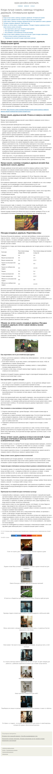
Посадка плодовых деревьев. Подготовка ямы (16, 23)
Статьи (33, 6)
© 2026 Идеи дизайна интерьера (8, 748)
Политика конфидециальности (7, 752)
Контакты (4, 750)
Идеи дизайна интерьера (26, 3)
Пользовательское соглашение (11, 750)
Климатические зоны (42, 531)
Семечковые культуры (33, 531)
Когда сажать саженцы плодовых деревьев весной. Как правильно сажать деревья (27, 21)
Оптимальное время (17, 531)
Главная (20, 6)
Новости (26, 6)
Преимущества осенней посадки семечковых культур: (20, 38)
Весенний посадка (25, 531)
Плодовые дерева (8, 531)
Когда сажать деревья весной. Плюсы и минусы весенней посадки (22, 19)
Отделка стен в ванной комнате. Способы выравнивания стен (19, 736)
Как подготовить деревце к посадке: (15, 30)
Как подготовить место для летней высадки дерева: (20, 28)
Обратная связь (5, 754)
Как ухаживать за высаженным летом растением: (19, 32)
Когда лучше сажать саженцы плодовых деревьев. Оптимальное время (24, 17)
